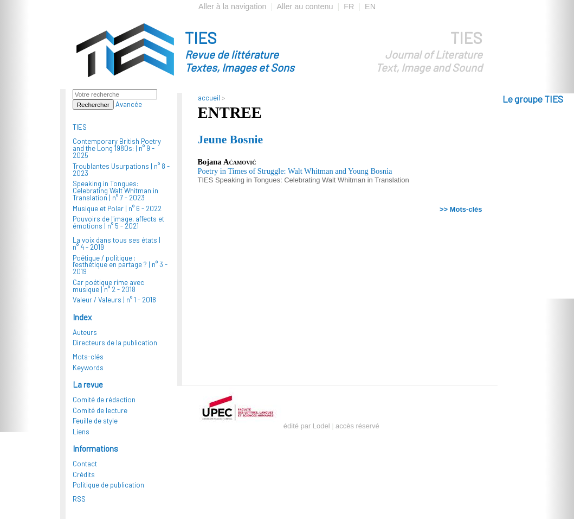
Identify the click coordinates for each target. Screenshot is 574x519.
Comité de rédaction (104, 399)
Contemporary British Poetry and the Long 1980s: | (117, 148)
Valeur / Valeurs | (114, 299)
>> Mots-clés (461, 209)
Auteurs (85, 332)
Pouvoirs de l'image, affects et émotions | (118, 222)
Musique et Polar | (117, 208)
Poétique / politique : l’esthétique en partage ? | (120, 265)
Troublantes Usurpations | (121, 170)
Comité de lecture (100, 410)
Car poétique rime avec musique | (108, 286)
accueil (209, 97)
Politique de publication (108, 484)
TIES (259, 51)
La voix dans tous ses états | (116, 243)
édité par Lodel (306, 426)
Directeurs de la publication (115, 342)
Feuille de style (95, 420)
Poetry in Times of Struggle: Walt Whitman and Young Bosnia (295, 171)
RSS (79, 499)
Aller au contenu (304, 6)
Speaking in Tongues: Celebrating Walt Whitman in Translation (312, 180)
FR (349, 6)
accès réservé (357, 426)
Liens (81, 431)
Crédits (84, 474)
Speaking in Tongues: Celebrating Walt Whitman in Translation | (115, 190)
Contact (85, 463)
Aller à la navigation (232, 6)
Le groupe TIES (532, 98)
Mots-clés (88, 356)
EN (370, 6)
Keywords (88, 367)
